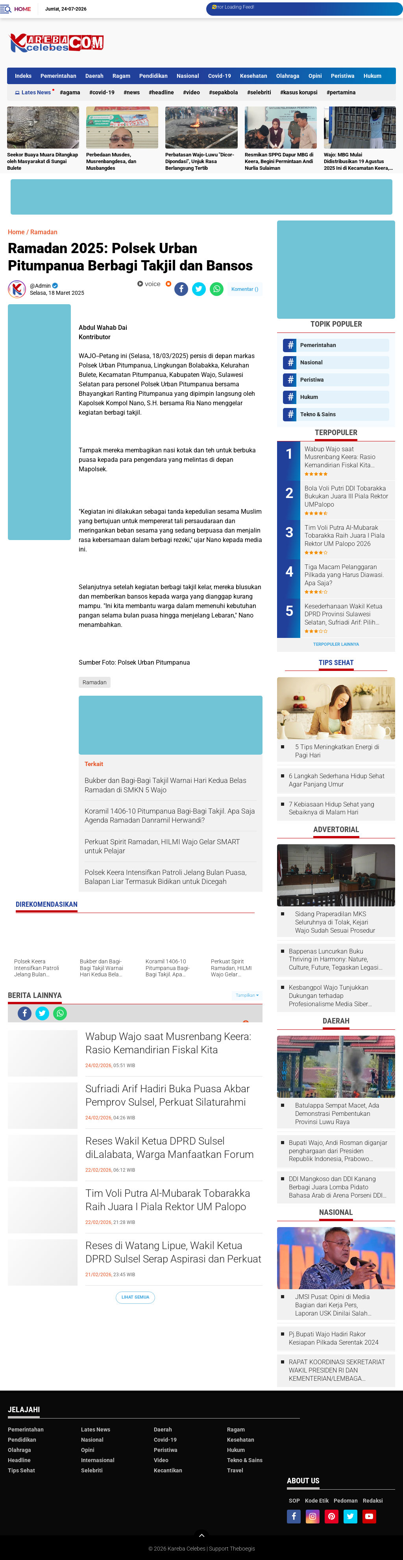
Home (22, 9)
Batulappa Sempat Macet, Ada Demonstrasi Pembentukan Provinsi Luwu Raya (337, 1114)
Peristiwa (343, 76)
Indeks (23, 76)
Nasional (188, 76)
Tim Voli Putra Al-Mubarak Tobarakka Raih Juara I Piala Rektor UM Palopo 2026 (167, 1206)
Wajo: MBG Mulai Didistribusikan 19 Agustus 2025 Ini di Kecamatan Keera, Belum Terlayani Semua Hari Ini (359, 162)
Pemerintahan (58, 76)
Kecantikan (168, 1470)
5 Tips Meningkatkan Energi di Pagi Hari (337, 751)
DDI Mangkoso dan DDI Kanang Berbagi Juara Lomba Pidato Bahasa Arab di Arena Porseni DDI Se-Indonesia (336, 1187)
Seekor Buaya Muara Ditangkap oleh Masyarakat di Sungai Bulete (42, 161)
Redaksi (373, 1501)
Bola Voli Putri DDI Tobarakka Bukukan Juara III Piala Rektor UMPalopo (346, 497)
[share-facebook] (181, 289)
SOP (294, 1501)
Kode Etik (317, 1501)
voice (149, 284)
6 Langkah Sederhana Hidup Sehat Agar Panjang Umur (337, 780)
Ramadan (43, 232)
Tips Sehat (21, 1470)
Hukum (372, 76)
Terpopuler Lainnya (336, 644)
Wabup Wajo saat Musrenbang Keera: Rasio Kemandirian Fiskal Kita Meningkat (168, 1050)
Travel (235, 1470)
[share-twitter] (199, 289)
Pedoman (346, 1501)
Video (193, 92)
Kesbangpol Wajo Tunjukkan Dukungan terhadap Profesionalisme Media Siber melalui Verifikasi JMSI (328, 996)
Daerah (94, 76)
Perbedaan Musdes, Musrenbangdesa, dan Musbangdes (111, 161)
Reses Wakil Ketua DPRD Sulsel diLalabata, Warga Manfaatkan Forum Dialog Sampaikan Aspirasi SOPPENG (169, 1154)
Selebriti (260, 92)
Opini (315, 76)
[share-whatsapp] (217, 289)
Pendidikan (153, 76)
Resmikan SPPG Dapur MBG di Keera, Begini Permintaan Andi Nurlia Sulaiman (279, 161)
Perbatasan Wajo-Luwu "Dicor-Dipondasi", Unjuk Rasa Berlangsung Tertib (199, 161)
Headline (163, 92)
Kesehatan (253, 76)
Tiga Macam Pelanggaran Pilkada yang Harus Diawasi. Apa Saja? (344, 575)
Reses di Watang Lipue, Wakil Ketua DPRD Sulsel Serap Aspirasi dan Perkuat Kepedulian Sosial (173, 1259)
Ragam (121, 76)
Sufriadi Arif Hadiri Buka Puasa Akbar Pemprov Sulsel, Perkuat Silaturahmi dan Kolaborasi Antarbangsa (167, 1102)
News (133, 92)
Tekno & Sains (318, 414)
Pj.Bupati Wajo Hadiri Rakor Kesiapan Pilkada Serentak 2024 (334, 1338)
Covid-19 (219, 76)
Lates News (36, 92)
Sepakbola (225, 92)
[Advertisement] (252, 43)
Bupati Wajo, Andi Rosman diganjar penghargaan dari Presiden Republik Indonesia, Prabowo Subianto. (338, 1151)
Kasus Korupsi (300, 92)
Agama (71, 92)
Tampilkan (247, 995)
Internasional (98, 1460)
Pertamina (343, 92)
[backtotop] (201, 1537)
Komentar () (245, 289)
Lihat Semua (135, 1297)
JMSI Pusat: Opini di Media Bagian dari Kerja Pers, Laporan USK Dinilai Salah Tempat (332, 1305)
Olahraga (287, 76)
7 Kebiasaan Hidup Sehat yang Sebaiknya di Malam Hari (331, 808)
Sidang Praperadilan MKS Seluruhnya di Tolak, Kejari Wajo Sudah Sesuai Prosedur (335, 922)
